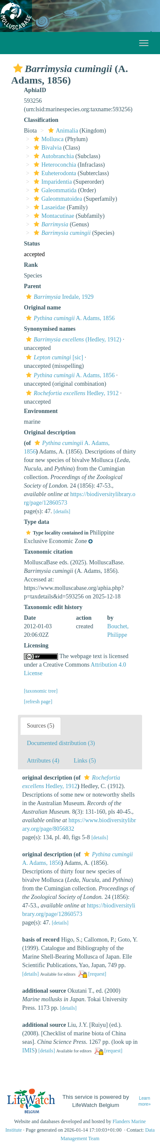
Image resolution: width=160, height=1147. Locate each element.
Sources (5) (40, 725)
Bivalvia (46, 147)
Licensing (36, 645)
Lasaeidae (48, 207)
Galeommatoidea (57, 199)
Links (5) (85, 760)
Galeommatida (54, 190)
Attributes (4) (43, 760)
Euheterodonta (54, 173)
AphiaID (35, 90)
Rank (31, 265)
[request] (97, 974)
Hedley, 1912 (71, 393)
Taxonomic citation (48, 552)
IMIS (28, 1050)
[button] (18, 68)
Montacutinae (53, 216)
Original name (42, 307)
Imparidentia (52, 182)
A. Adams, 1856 (69, 318)
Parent (32, 286)
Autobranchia (53, 156)
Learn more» (144, 1101)
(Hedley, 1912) (72, 339)
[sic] (53, 357)
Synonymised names (50, 329)
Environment (41, 411)
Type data (36, 522)
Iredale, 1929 (58, 297)
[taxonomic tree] (41, 691)
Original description (50, 432)
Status (32, 243)
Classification (41, 120)
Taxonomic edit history (53, 607)
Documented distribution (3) (61, 743)
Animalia (62, 130)
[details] (62, 511)
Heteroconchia (54, 165)
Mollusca (48, 139)
